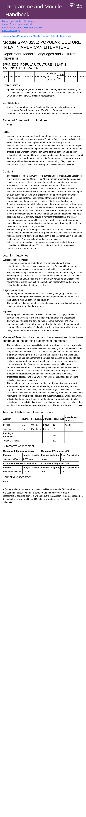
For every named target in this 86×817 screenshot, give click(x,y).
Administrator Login (11, 30)
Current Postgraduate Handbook (17, 24)
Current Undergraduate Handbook (18, 21)
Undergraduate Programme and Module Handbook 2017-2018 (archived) (37, 36)
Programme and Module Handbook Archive (22, 27)
